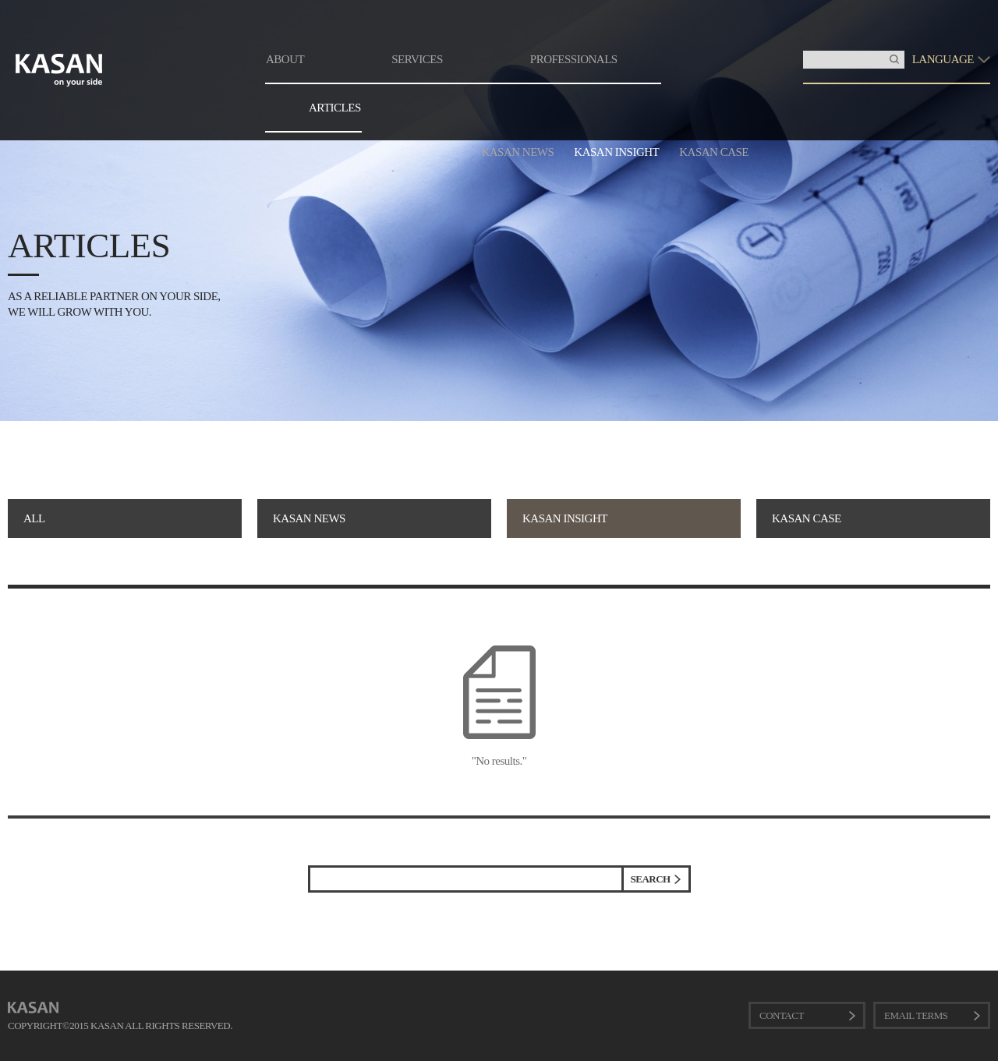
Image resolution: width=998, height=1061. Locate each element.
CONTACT (781, 1015)
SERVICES (417, 59)
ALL (34, 518)
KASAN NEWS (517, 152)
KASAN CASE (713, 152)
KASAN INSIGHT (616, 152)
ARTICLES (335, 107)
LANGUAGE (943, 59)
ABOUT (285, 59)
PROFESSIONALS (574, 59)
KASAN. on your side (59, 70)
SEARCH (651, 879)
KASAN (33, 1007)
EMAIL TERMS (916, 1015)
